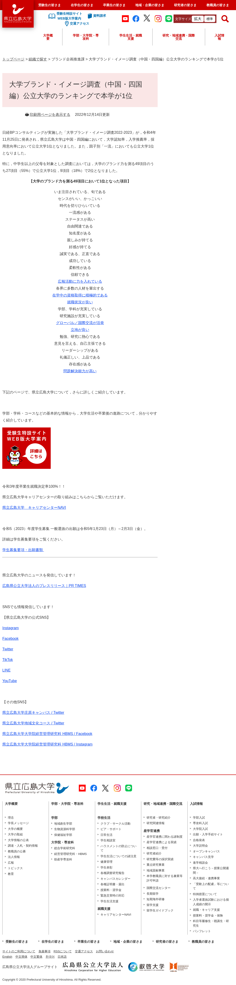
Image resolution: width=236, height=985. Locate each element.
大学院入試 (200, 829)
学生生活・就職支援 (130, 37)
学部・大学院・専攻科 (86, 37)
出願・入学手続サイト (208, 834)
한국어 (50, 956)
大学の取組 (15, 834)
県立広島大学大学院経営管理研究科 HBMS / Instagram (47, 744)
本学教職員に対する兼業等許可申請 (165, 878)
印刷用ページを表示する (50, 115)
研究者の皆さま (185, 5)
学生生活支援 (109, 901)
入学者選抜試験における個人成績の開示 (211, 902)
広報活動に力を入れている (80, 281)
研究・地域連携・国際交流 (178, 37)
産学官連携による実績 (162, 842)
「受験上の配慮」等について (211, 886)
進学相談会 (200, 862)
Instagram (10, 628)
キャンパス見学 (203, 857)
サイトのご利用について (18, 951)
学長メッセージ (18, 823)
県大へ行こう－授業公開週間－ (211, 870)
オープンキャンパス (206, 851)
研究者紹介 (154, 853)
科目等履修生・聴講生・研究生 (211, 923)
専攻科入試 (200, 823)
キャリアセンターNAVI (115, 914)
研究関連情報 (156, 823)
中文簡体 (21, 956)
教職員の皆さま (217, 5)
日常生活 (106, 835)
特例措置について (205, 894)
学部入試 (199, 817)
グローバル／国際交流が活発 (80, 323)
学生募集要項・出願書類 (23, 550)
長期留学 (153, 893)
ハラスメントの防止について (118, 848)
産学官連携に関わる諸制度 (165, 836)
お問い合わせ (105, 951)
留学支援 (153, 905)
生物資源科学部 (64, 829)
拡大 (197, 19)
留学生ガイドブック (160, 910)
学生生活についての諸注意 (118, 856)
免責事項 (44, 951)
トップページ (13, 59)
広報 (11, 862)
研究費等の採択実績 (160, 859)
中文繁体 (36, 956)
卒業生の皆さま (114, 5)
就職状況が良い (80, 302)
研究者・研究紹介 (159, 817)
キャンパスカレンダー (115, 878)
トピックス (15, 868)
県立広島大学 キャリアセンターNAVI (34, 508)
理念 (11, 817)
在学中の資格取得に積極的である (80, 295)
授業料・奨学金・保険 (208, 915)
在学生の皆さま (82, 5)
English (7, 956)
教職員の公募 (17, 851)
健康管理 (106, 861)
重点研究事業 (156, 864)
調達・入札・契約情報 (23, 845)
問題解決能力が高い (80, 371)
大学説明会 (200, 845)
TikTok (7, 660)
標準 (209, 19)
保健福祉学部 (63, 835)
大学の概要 (15, 829)
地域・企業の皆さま (149, 5)
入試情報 (219, 37)
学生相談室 (107, 840)
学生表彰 (106, 867)
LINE (6, 670)
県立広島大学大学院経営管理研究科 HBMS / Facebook (47, 734)
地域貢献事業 (156, 870)
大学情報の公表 (18, 840)
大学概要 (48, 37)
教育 (11, 874)
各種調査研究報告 (112, 873)
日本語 (62, 956)
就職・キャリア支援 (206, 909)
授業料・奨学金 (110, 890)
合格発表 (199, 840)
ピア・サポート (110, 829)
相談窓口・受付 (157, 848)
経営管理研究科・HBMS (70, 854)
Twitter (7, 649)
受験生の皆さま (49, 5)
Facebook (10, 639)
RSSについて (62, 951)
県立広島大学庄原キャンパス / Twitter (33, 713)
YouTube (9, 681)
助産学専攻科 (63, 859)
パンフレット (202, 931)
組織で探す (38, 59)
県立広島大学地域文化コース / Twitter (33, 723)
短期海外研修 (156, 899)
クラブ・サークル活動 (115, 823)
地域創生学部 (63, 823)
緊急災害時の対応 (112, 895)
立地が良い (80, 330)
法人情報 (14, 857)
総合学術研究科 (64, 848)
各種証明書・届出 (112, 884)
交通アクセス (84, 951)
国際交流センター (159, 888)
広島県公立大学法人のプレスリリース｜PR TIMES (44, 586)
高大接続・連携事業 (206, 878)
